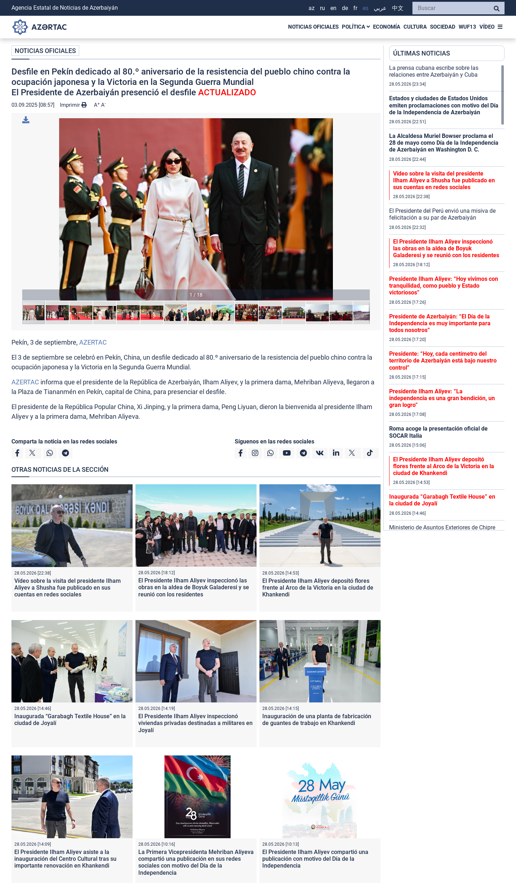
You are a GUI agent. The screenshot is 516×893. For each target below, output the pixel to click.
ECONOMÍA (386, 27)
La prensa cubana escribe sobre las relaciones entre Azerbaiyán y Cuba (433, 71)
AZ (312, 8)
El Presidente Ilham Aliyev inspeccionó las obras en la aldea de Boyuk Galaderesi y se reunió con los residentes (193, 587)
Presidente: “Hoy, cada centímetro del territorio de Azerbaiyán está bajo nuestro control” (443, 360)
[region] (447, 297)
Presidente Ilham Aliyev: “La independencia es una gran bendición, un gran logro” (442, 398)
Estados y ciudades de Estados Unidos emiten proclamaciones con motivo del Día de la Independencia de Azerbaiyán (443, 105)
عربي (380, 8)
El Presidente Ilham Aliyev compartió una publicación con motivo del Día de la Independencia (315, 859)
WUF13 (467, 27)
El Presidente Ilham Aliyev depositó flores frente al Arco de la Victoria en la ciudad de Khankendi (317, 587)
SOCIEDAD (442, 27)
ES (365, 8)
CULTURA (415, 27)
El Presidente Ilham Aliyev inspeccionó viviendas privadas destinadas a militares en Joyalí (195, 723)
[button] (196, 209)
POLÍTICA (356, 27)
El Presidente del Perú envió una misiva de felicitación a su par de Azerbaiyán (442, 214)
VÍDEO (486, 27)
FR (355, 8)
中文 (397, 8)
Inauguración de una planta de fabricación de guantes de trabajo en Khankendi (316, 719)
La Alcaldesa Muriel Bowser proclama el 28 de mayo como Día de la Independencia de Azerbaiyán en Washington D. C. (443, 143)
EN (333, 8)
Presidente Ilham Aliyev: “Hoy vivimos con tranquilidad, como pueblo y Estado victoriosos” (443, 285)
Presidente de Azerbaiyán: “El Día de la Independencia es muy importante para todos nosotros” (440, 323)
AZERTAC (93, 342)
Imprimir (73, 105)
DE (345, 8)
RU (322, 8)
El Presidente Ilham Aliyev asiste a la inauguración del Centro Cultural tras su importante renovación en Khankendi (65, 859)
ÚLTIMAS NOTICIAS (421, 53)
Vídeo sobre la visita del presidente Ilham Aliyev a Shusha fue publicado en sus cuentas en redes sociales (67, 587)
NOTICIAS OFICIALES (313, 27)
